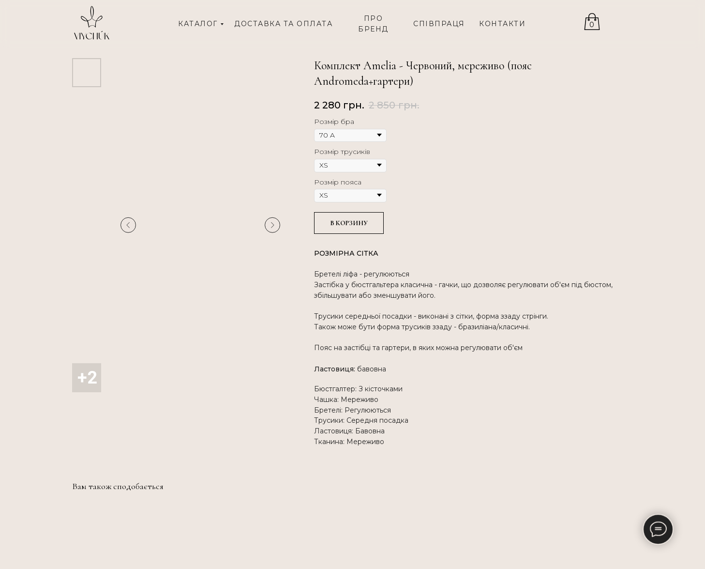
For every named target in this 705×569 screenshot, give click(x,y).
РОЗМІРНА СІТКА (346, 253)
